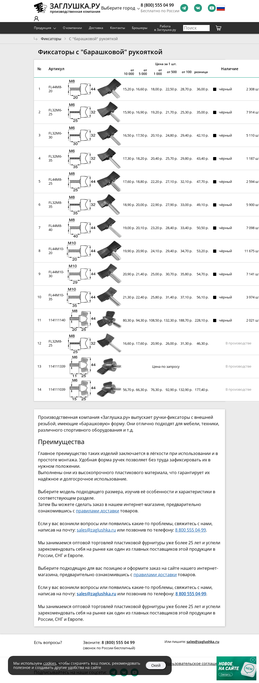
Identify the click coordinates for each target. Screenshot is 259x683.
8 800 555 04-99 (190, 530)
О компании (72, 28)
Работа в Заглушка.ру (165, 28)
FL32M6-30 (55, 135)
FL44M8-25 (55, 181)
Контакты (117, 28)
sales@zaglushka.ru (96, 530)
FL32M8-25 (55, 343)
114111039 (57, 389)
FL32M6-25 (55, 112)
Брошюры (139, 28)
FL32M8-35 (55, 204)
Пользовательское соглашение (195, 663)
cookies (49, 663)
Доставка (96, 28)
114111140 (57, 320)
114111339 (57, 366)
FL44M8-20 (55, 89)
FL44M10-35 (56, 297)
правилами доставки (97, 511)
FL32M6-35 (55, 158)
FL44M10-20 (56, 250)
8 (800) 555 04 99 (157, 5)
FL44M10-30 (56, 273)
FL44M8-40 (55, 227)
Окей (156, 665)
